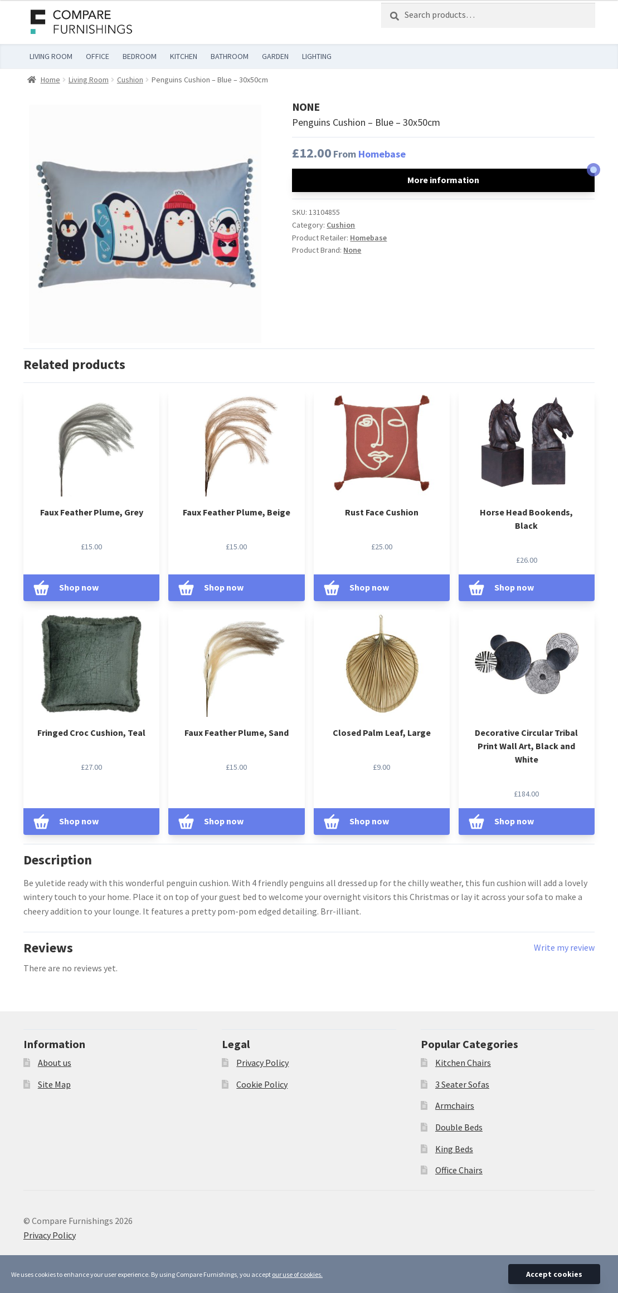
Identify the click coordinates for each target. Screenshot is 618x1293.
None (352, 250)
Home (50, 80)
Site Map (54, 1084)
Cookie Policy (262, 1084)
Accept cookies (554, 1274)
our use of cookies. (297, 1274)
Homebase (382, 154)
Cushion (130, 80)
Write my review (564, 947)
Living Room (89, 80)
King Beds (454, 1148)
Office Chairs (459, 1170)
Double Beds (459, 1127)
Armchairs (454, 1105)
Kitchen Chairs (463, 1062)
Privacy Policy (262, 1062)
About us (54, 1062)
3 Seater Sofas (462, 1084)
